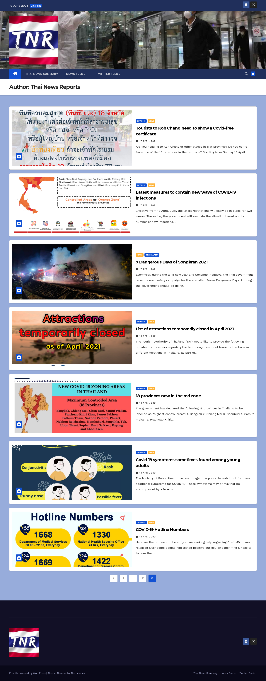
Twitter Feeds (108, 74)
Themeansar (78, 673)
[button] (246, 74)
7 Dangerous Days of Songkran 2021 (171, 262)
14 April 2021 (148, 472)
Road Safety (152, 255)
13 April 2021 (148, 536)
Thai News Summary (41, 74)
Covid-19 (141, 121)
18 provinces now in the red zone (168, 395)
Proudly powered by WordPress (27, 673)
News (151, 121)
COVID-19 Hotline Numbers (162, 529)
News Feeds (76, 74)
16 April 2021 (148, 336)
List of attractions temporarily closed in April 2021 (185, 328)
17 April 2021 (147, 141)
